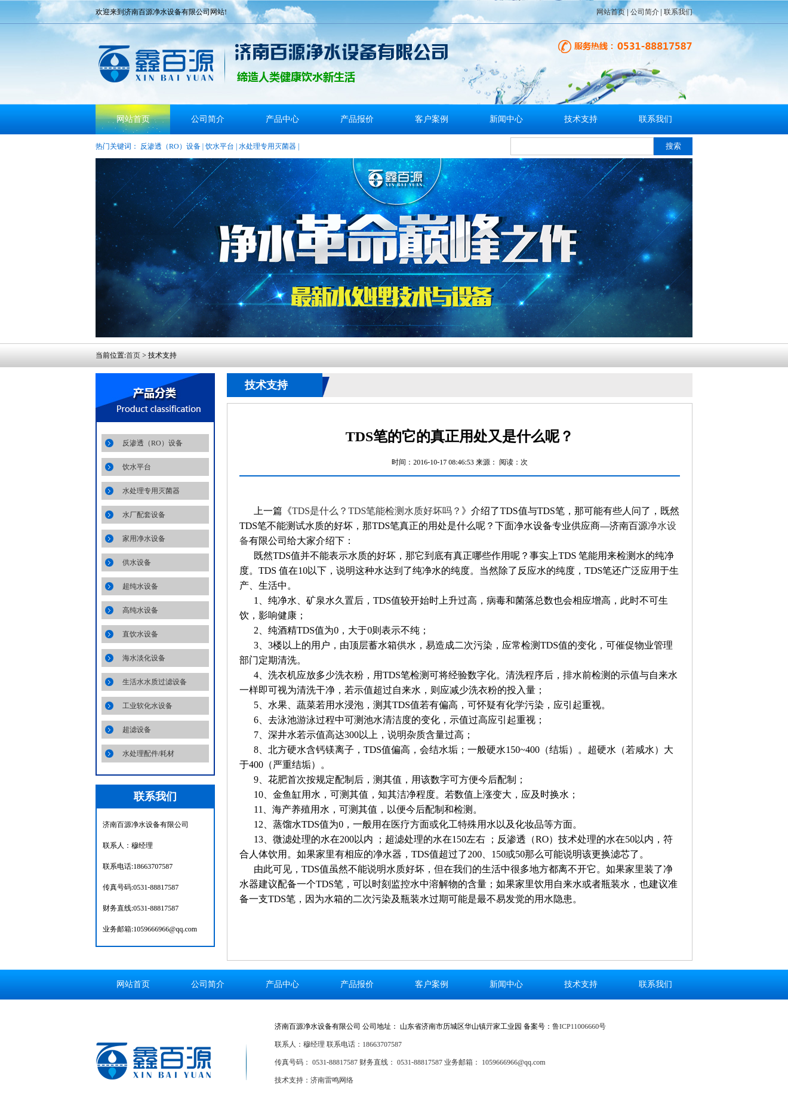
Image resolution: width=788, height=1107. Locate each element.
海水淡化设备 (143, 658)
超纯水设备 (140, 586)
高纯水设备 (140, 610)
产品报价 (357, 119)
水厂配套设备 (143, 515)
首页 (133, 355)
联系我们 (678, 12)
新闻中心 (506, 119)
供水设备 (136, 562)
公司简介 (644, 12)
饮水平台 (219, 146)
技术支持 (581, 119)
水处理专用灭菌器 (267, 146)
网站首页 (610, 12)
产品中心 (282, 119)
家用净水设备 (143, 538)
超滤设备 (136, 729)
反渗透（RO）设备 (170, 146)
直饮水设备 (140, 634)
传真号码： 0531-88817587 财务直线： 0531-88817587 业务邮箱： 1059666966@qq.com (410, 1062)
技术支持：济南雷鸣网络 (314, 1080)
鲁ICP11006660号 (579, 1026)
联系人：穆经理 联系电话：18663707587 (338, 1044)
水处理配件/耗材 (148, 753)
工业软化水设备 (147, 706)
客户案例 (431, 119)
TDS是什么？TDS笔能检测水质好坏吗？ (376, 511)
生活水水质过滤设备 (154, 682)
